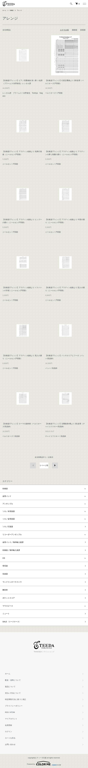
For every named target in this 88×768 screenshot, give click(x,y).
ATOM (12, 712)
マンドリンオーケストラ (12, 582)
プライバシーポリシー (13, 706)
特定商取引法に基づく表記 (15, 699)
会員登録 (8, 725)
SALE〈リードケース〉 (11, 622)
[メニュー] (84, 3)
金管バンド (6, 496)
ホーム (4, 10)
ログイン (8, 731)
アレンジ (19, 10)
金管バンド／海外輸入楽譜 (12, 542)
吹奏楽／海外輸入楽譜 (11, 550)
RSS (7, 712)
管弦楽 (5, 566)
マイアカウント (11, 719)
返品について (10, 687)
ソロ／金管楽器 (8, 519)
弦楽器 (5, 574)
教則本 (5, 590)
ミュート (5, 614)
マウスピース (7, 606)
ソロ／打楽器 (7, 527)
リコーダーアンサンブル (12, 535)
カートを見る (10, 738)
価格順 (74, 30)
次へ (55, 465)
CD (3, 558)
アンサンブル (7, 504)
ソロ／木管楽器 (8, 511)
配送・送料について (13, 680)
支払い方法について (13, 693)
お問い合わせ (10, 744)
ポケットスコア (8, 598)
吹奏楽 (11, 10)
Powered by (44, 763)
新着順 (83, 30)
